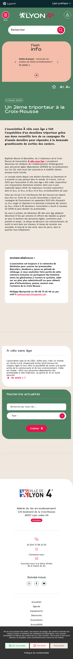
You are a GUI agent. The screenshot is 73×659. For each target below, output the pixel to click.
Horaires (36, 520)
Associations (36, 620)
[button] (15, 62)
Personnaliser (59, 646)
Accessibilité (37, 625)
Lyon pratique (61, 3)
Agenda (36, 607)
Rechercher (18, 30)
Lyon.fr (11, 4)
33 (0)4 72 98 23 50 (36, 545)
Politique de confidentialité (36, 653)
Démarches (36, 616)
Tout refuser (39, 645)
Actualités (36, 602)
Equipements (36, 611)
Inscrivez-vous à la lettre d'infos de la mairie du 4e (36, 565)
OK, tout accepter (17, 645)
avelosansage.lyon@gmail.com (31, 295)
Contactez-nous (36, 555)
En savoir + (24, 65)
